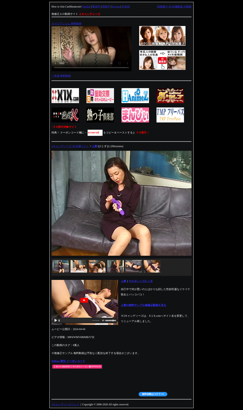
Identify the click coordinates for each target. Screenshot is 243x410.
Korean (116, 6)
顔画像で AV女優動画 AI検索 (174, 6)
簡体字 (106, 6)
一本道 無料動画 (61, 75)
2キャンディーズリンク (66, 404)
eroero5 (95, 133)
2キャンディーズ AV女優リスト (70, 146)
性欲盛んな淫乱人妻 (141, 281)
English (86, 6)
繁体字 (96, 6)
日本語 (126, 6)
